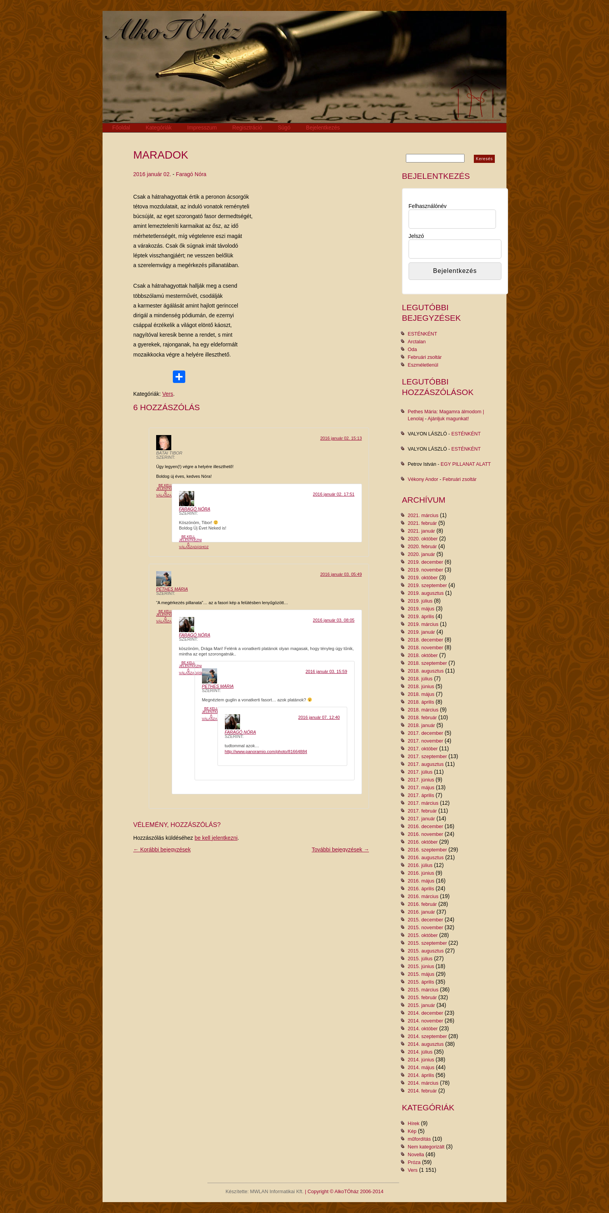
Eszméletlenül (423, 365)
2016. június (421, 873)
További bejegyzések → (340, 849)
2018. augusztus (426, 671)
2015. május (421, 974)
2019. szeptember (427, 585)
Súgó (284, 127)
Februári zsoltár (425, 357)
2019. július (420, 601)
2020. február (422, 546)
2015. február (422, 997)
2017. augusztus (426, 764)
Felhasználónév (428, 206)
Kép (412, 1131)
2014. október (423, 1028)
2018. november (425, 647)
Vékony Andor (423, 479)
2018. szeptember (427, 663)
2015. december (425, 920)
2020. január (421, 554)
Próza (414, 1162)
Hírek (413, 1123)
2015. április (421, 982)
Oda (412, 349)
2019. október (423, 577)
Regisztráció (247, 127)
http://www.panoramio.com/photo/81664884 (266, 751)
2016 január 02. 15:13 (341, 438)
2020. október (423, 539)
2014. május (421, 1067)
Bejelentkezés (323, 127)
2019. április (421, 616)
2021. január (421, 531)
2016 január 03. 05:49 (341, 574)
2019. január (421, 632)
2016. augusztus (426, 857)
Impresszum (202, 127)
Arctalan (417, 341)
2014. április (421, 1075)
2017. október (423, 749)
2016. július (420, 865)
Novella (416, 1154)
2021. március (423, 515)
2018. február (422, 717)
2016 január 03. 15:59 (326, 671)
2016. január (421, 912)
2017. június (421, 780)
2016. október (423, 842)
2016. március (423, 896)
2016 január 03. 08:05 (334, 620)
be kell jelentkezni (216, 838)
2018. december (425, 640)
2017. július (420, 772)
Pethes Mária (172, 589)
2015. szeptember (427, 943)
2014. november (425, 1021)
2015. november (425, 927)
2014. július (420, 1052)
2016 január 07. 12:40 (319, 717)
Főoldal (121, 127)
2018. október (423, 655)
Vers (167, 394)
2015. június (421, 966)
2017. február (422, 811)
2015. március (423, 990)
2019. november (425, 570)
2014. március (423, 1083)
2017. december (425, 733)
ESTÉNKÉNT (422, 334)
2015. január (421, 1005)
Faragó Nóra (191, 174)
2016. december (425, 826)
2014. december (425, 1013)
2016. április (421, 888)
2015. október (423, 935)
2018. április (421, 702)
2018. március (423, 710)
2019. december (425, 562)
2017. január (421, 818)
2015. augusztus (426, 951)
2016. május (421, 881)
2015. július (420, 958)
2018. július (420, 679)
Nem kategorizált (426, 1147)
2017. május (421, 787)
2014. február (422, 1091)
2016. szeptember (427, 850)
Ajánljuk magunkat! (448, 418)
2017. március (423, 803)
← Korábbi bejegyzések (162, 849)
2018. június (421, 686)
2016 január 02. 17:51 (334, 494)
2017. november (425, 741)
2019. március (423, 624)
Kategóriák (159, 127)
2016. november (425, 834)
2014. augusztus (426, 1044)
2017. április (421, 795)
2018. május (421, 694)
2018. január (421, 725)
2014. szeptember (427, 1036)
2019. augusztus (426, 593)
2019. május (421, 609)
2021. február (422, 523)
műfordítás (419, 1139)
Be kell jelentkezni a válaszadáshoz (171, 490)
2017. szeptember (427, 756)
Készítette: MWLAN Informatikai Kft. (265, 1191)
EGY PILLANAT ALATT (466, 464)
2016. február (422, 904)
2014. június (421, 1060)
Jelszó (416, 236)
